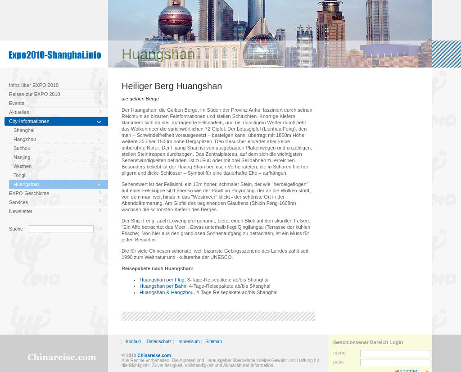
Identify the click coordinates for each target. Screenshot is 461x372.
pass (338, 361)
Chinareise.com (154, 355)
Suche (16, 228)
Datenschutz (159, 341)
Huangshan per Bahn (163, 286)
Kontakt (133, 341)
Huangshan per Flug (162, 279)
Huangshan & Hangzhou (167, 292)
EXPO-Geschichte (29, 193)
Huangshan (26, 184)
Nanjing (22, 157)
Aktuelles (19, 112)
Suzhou (22, 148)
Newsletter (20, 211)
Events (16, 103)
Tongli (20, 175)
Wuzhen (23, 166)
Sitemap (213, 341)
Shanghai (24, 130)
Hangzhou (25, 139)
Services (18, 202)
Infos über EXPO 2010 (34, 85)
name (339, 352)
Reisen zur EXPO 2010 (34, 94)
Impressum (188, 341)
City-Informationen (29, 121)
